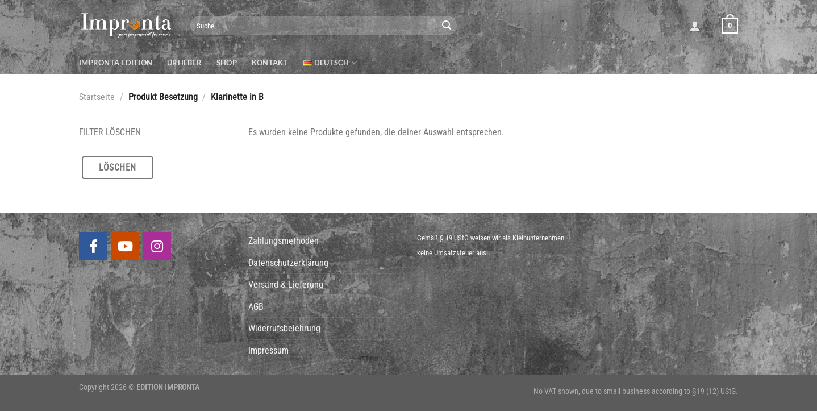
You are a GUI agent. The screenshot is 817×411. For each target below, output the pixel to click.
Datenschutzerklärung (288, 263)
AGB (256, 306)
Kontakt (270, 62)
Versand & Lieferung (285, 284)
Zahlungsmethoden (283, 240)
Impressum (268, 350)
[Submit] (446, 25)
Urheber (184, 62)
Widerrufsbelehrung (284, 328)
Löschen (117, 167)
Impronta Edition (115, 62)
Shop (226, 62)
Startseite (97, 97)
